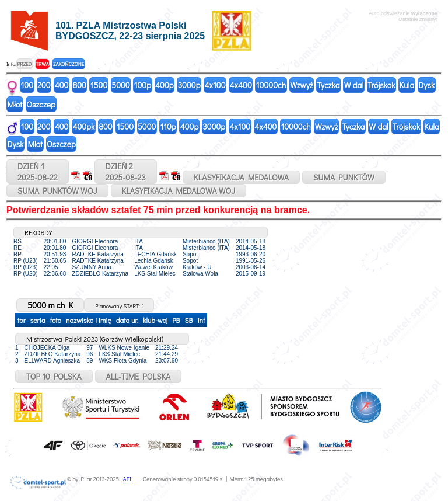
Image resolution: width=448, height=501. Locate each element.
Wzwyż (301, 85)
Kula (406, 85)
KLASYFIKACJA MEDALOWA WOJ (179, 190)
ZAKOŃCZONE (68, 64)
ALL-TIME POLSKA (138, 376)
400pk (83, 126)
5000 (120, 85)
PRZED (24, 64)
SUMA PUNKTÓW (343, 177)
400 (62, 85)
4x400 (241, 85)
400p (164, 85)
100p (142, 85)
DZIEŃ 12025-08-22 (38, 172)
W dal (354, 85)
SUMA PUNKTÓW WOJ (57, 190)
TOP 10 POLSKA (54, 376)
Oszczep (40, 104)
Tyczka (328, 85)
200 (44, 85)
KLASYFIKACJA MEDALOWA (241, 177)
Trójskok (381, 85)
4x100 (215, 85)
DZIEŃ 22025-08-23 (126, 172)
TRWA (42, 64)
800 (79, 85)
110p (168, 126)
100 (27, 85)
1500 (98, 85)
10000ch (271, 85)
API (127, 479)
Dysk (426, 85)
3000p (189, 85)
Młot (15, 104)
